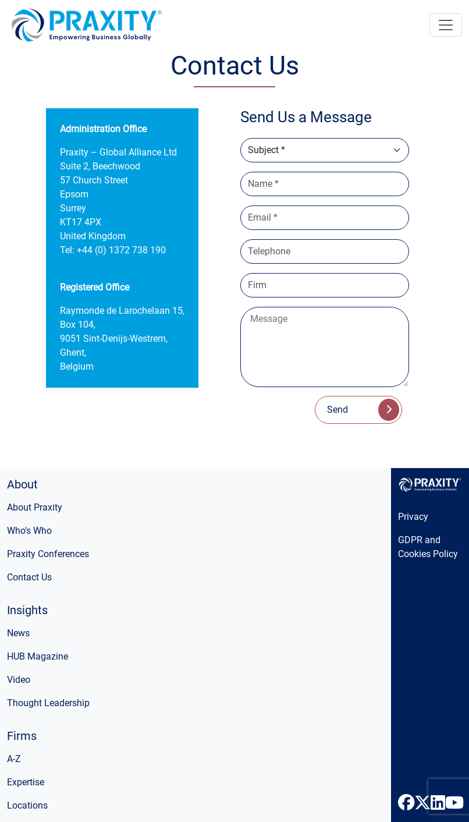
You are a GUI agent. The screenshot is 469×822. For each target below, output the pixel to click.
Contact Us (29, 577)
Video (18, 679)
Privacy (413, 516)
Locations (27, 805)
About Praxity (34, 507)
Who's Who (29, 530)
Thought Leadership (48, 702)
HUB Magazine (37, 656)
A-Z (14, 758)
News (18, 633)
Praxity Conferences (48, 553)
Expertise (25, 782)
